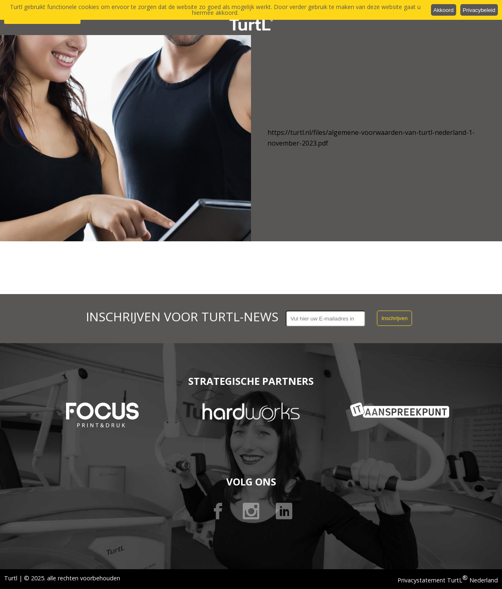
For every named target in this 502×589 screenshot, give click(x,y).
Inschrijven (394, 318)
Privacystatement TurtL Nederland (448, 580)
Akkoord (443, 10)
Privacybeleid (479, 10)
